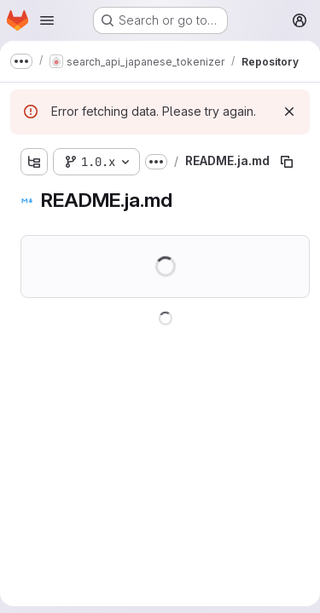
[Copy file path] (286, 161)
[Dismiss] (289, 111)
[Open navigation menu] (47, 20)
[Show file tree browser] (34, 161)
